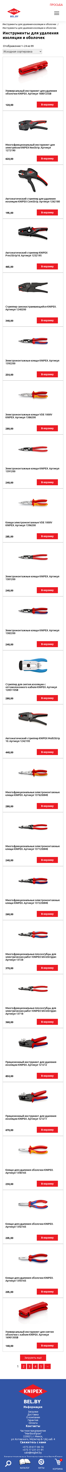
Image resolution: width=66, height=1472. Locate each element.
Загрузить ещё (33, 1357)
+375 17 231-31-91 (33, 1449)
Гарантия (33, 1420)
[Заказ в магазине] (22, 51)
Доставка (33, 1414)
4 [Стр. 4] (35, 1366)
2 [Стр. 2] (23, 1366)
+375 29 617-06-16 (33, 1447)
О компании (33, 1417)
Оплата (33, 1423)
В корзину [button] (47, 104)
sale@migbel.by (33, 1452)
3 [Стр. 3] (29, 1366)
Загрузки (33, 1411)
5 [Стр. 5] (41, 1366)
